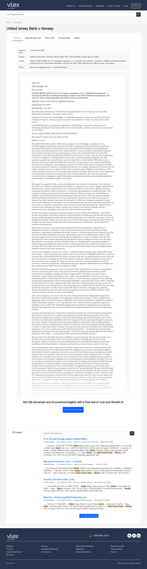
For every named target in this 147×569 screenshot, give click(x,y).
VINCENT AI (71, 6)
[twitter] (129, 536)
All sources (10, 555)
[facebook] (134, 536)
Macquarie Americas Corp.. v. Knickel (63, 461)
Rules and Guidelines (83, 552)
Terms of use (10, 563)
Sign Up (136, 6)
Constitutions (46, 552)
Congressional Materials (49, 549)
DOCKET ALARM (113, 6)
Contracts (9, 549)
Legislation (10, 546)
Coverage (100, 6)
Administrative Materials (84, 546)
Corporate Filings (116, 549)
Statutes (114, 552)
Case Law (44, 546)
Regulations (80, 549)
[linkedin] (139, 536)
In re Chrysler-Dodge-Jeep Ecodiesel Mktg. (65, 439)
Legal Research (85, 6)
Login (125, 6)
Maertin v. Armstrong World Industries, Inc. (65, 497)
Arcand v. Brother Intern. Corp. (59, 479)
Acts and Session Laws (14, 552)
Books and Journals (117, 546)
